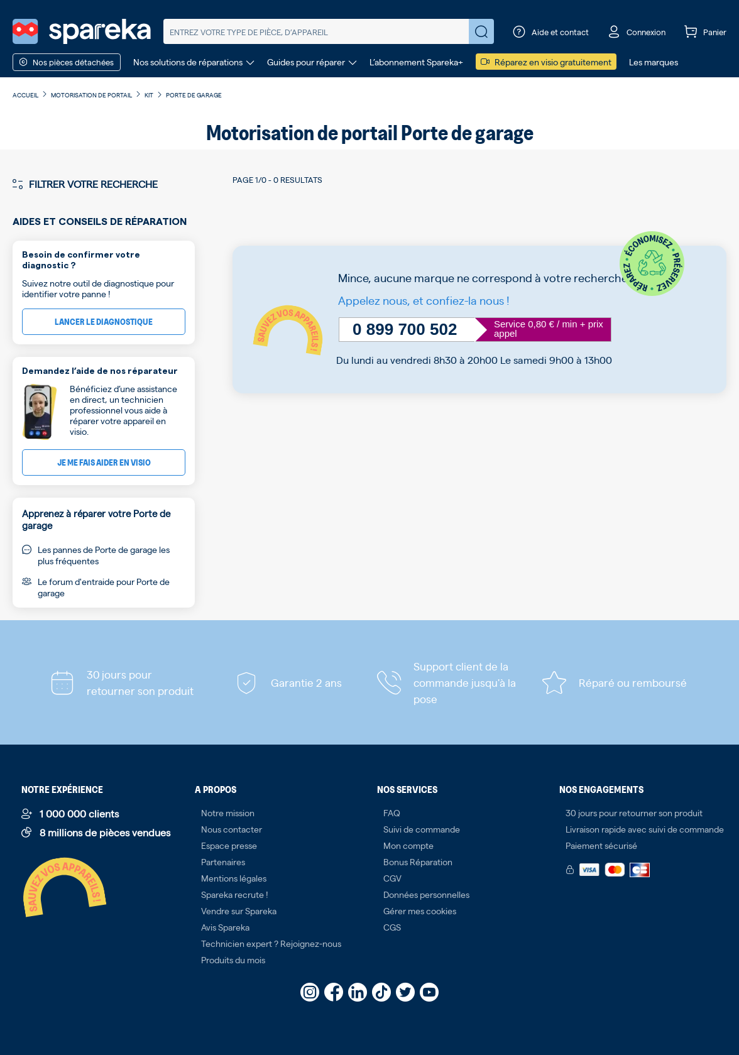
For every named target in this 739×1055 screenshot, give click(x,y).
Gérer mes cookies (419, 910)
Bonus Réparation (417, 861)
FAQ (391, 812)
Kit (149, 94)
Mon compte (408, 845)
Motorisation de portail (91, 94)
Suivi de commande (421, 828)
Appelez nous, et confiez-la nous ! (424, 300)
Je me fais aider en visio (104, 462)
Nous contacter (231, 828)
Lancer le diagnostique (104, 321)
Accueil (25, 94)
